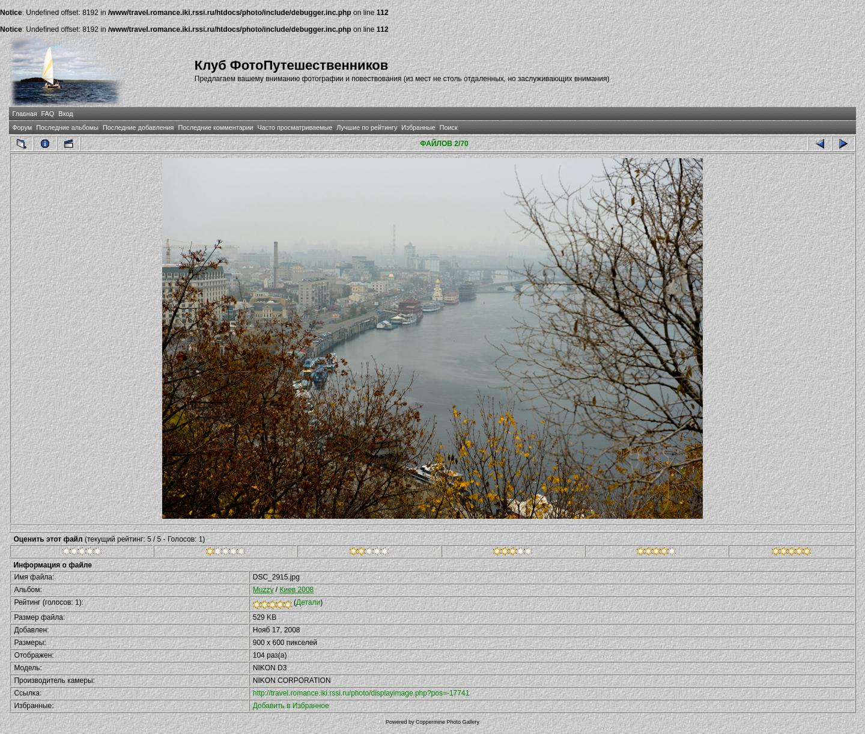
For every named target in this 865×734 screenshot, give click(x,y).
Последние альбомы (67, 127)
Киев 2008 (296, 590)
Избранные (418, 127)
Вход (65, 113)
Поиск (449, 127)
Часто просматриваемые (295, 127)
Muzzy (263, 590)
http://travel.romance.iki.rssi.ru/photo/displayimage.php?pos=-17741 (361, 693)
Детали (308, 602)
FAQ (48, 113)
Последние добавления (138, 127)
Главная (24, 113)
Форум (22, 127)
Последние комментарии (215, 127)
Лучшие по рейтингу (366, 127)
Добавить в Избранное (291, 706)
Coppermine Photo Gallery (447, 722)
